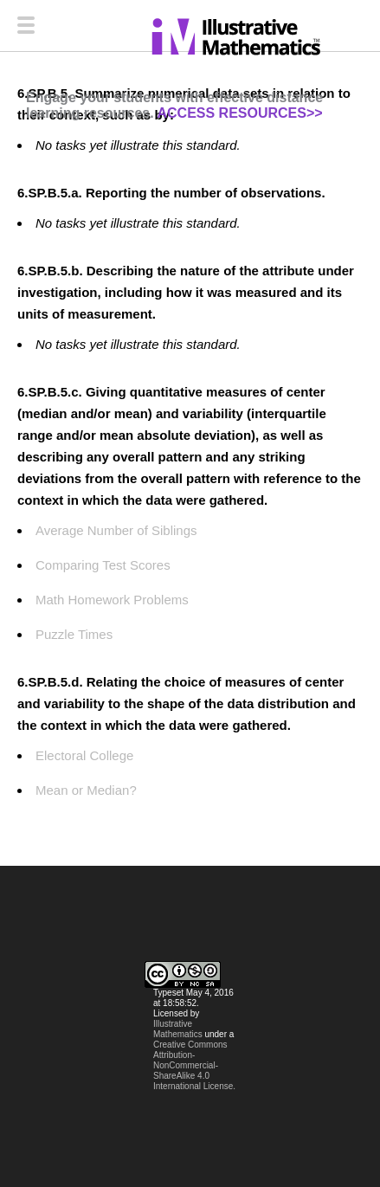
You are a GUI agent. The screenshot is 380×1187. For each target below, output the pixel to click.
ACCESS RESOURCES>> (239, 113)
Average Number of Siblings (116, 530)
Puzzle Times (74, 634)
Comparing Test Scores (103, 565)
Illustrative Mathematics (178, 1029)
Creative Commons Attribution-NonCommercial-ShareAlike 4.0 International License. (194, 1065)
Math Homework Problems (112, 599)
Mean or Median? (86, 790)
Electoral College (84, 755)
